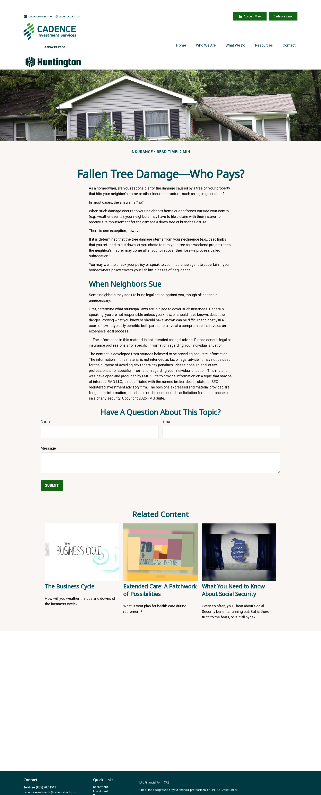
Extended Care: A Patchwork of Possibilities (160, 577)
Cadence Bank (283, 4)
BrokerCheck (229, 777)
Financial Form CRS (157, 770)
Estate (97, 783)
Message (48, 436)
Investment (100, 779)
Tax (95, 792)
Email (167, 409)
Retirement (100, 774)
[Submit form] (52, 473)
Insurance (99, 787)
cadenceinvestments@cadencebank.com (53, 4)
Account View (249, 4)
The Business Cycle (69, 574)
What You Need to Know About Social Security (233, 577)
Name (46, 409)
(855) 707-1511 (46, 775)
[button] (181, 33)
